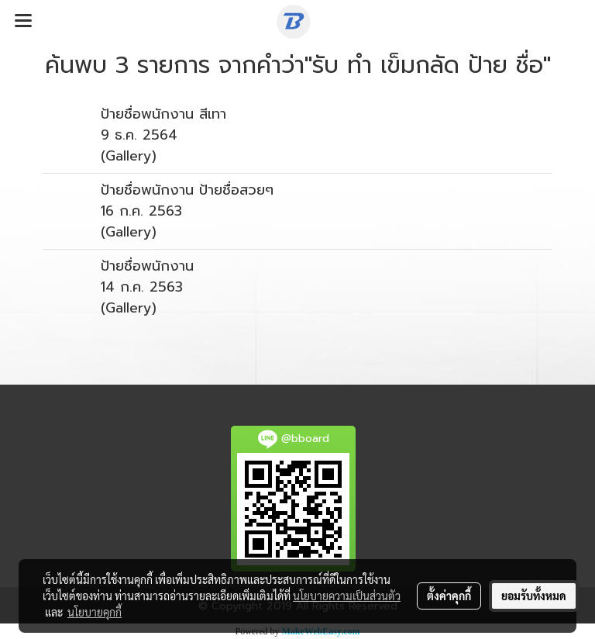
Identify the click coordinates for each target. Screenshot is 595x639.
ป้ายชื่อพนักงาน (147, 266)
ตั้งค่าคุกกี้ (449, 596)
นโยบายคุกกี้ (94, 612)
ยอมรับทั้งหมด (533, 596)
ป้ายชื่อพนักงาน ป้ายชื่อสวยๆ (187, 190)
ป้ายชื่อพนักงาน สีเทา (163, 114)
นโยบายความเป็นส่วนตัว (347, 596)
